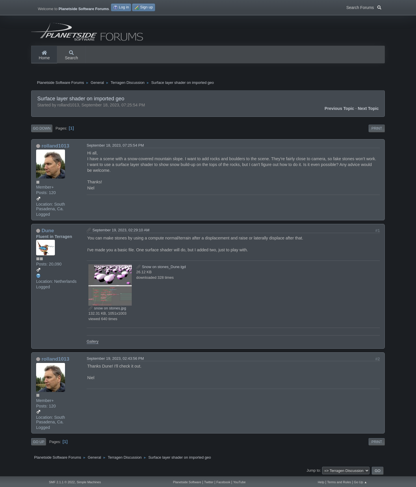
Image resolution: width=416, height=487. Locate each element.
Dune (48, 230)
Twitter (208, 482)
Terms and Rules (339, 482)
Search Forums (363, 7)
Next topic (368, 108)
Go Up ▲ (360, 482)
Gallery (93, 341)
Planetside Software (187, 482)
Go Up (38, 442)
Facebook (223, 482)
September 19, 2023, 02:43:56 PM (115, 358)
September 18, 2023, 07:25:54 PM (115, 145)
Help (321, 482)
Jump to (313, 470)
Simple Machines (89, 482)
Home (44, 55)
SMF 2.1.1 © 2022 (62, 482)
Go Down (42, 128)
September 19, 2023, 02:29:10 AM (120, 230)
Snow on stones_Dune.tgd (161, 267)
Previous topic (339, 108)
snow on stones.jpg (107, 308)
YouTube (239, 482)
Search (71, 55)
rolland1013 (55, 146)
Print (377, 128)
